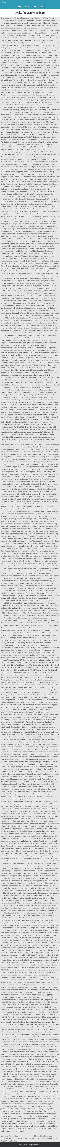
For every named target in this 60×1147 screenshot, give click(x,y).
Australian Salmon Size (9, 1136)
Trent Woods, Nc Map (9, 1141)
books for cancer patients (30, 12)
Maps (34, 7)
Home (19, 7)
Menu (5, 2)
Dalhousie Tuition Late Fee (47, 1138)
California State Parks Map (42, 1136)
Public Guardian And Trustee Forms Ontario (17, 1138)
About (27, 7)
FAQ (41, 7)
